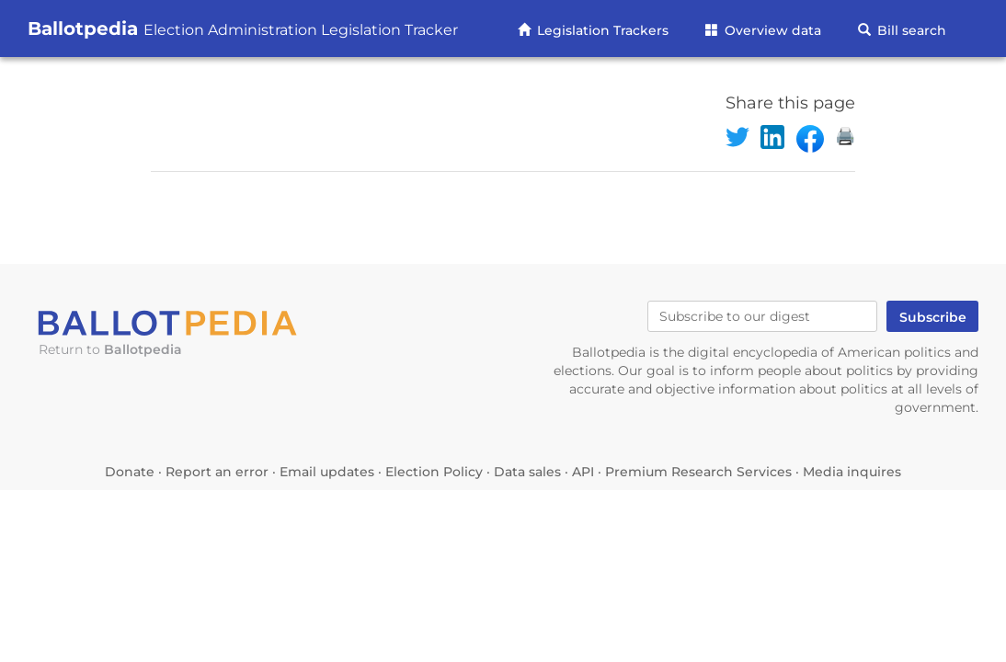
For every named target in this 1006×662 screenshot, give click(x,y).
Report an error (217, 471)
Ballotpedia (243, 28)
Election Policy (434, 471)
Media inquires (852, 471)
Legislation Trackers (601, 30)
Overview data (771, 30)
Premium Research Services (698, 471)
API (583, 471)
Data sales (527, 471)
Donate (129, 471)
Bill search (910, 30)
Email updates (327, 471)
